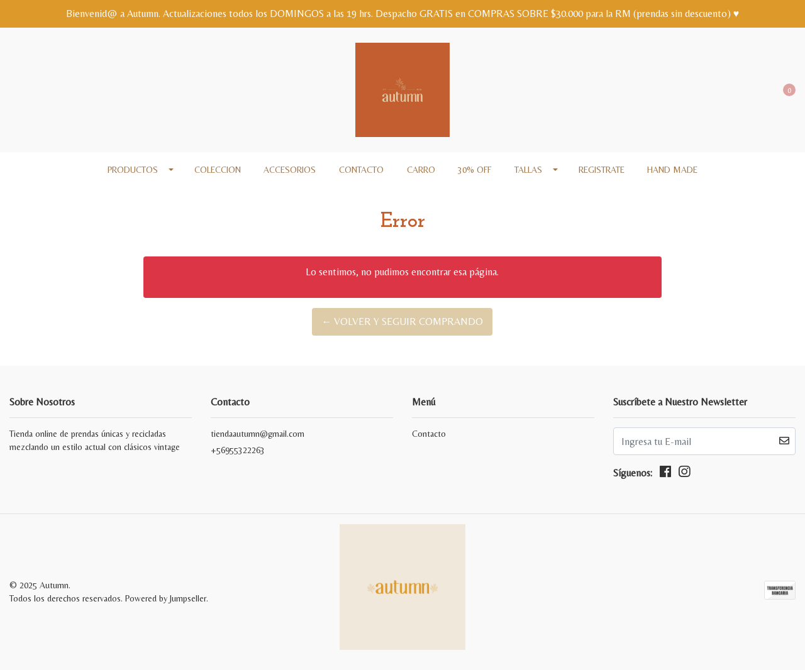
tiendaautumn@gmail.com (257, 434)
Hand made (672, 170)
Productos (133, 170)
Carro (421, 170)
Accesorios (290, 170)
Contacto (361, 170)
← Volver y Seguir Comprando (402, 321)
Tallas (528, 170)
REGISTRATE (602, 170)
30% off (474, 170)
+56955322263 (238, 450)
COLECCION (217, 170)
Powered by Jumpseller (165, 598)
